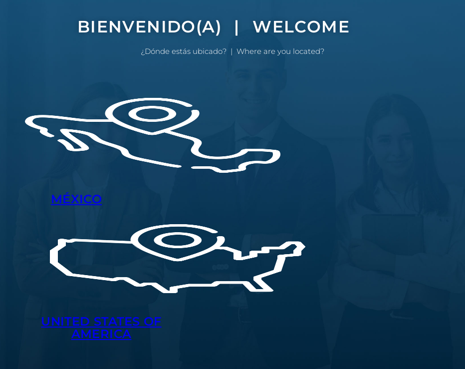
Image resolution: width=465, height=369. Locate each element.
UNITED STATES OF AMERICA (101, 327)
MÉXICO (76, 199)
